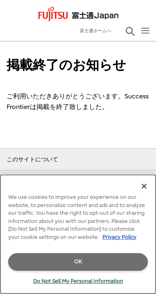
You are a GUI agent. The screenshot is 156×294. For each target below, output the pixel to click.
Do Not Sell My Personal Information (78, 281)
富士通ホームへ (95, 30)
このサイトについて (32, 159)
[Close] (144, 186)
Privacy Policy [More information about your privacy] (119, 237)
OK (78, 261)
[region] (78, 234)
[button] (130, 31)
